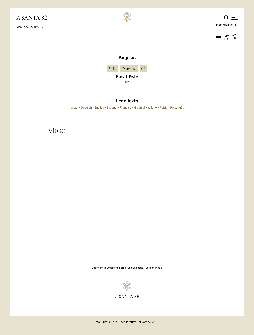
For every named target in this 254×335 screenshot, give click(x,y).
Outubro (32, 27)
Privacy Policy (147, 322)
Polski (164, 107)
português (224, 26)
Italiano (152, 107)
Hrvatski (139, 107)
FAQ (98, 322)
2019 (20, 27)
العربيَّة (74, 107)
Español (112, 107)
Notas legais (110, 322)
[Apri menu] (234, 18)
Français (125, 107)
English (99, 107)
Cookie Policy (128, 322)
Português (177, 107)
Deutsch (86, 107)
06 (143, 68)
